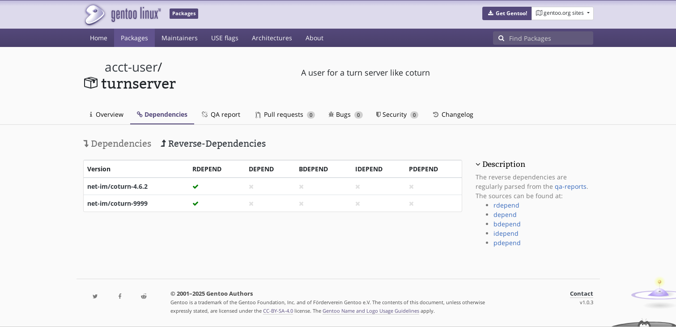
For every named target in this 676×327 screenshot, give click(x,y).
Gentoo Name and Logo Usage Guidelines (371, 310)
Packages (134, 38)
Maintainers (180, 38)
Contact (581, 293)
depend (505, 214)
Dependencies (162, 114)
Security (397, 114)
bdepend (507, 224)
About (314, 38)
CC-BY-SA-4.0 (278, 310)
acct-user (131, 67)
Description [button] (503, 164)
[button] (507, 13)
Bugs (345, 114)
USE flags (224, 38)
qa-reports (571, 186)
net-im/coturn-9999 (117, 203)
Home (98, 38)
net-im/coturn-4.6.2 (117, 186)
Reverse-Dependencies (213, 143)
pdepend (507, 242)
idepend (506, 233)
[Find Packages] (551, 38)
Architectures (272, 38)
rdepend (506, 205)
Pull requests (285, 114)
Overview (106, 114)
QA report (220, 114)
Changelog (452, 114)
